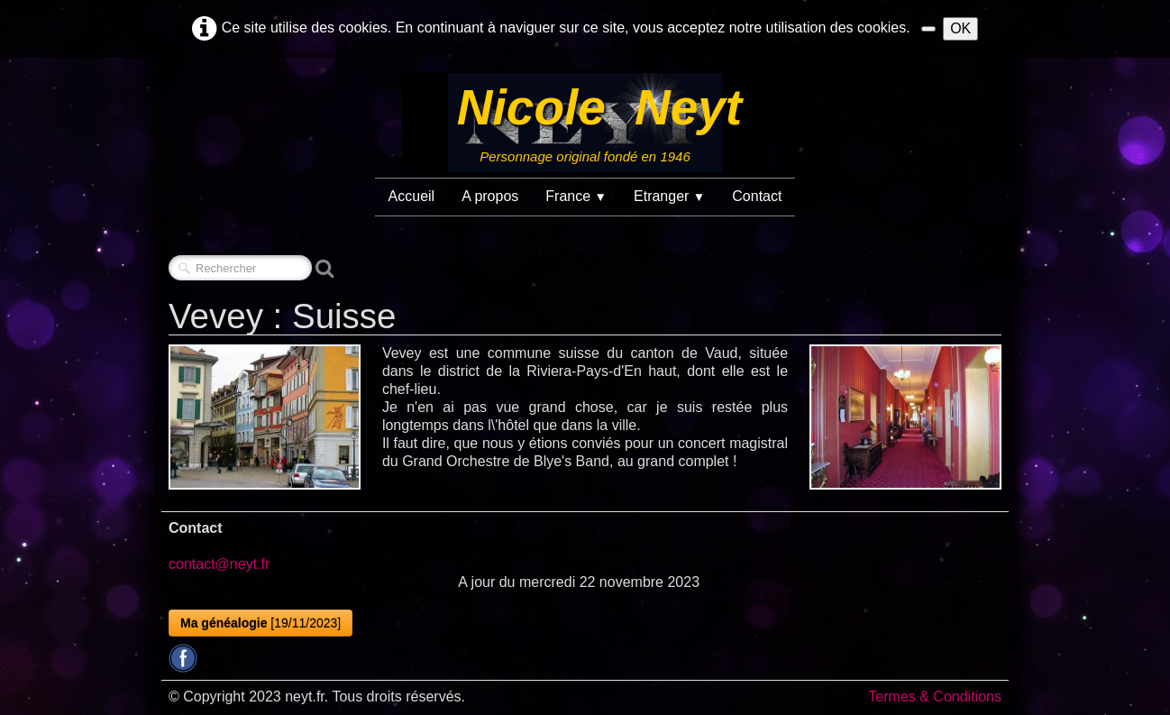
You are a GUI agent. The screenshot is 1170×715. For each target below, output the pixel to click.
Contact (757, 196)
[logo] (585, 122)
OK (960, 28)
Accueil (411, 196)
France (576, 196)
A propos (490, 196)
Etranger (669, 196)
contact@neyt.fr (219, 564)
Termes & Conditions (934, 696)
